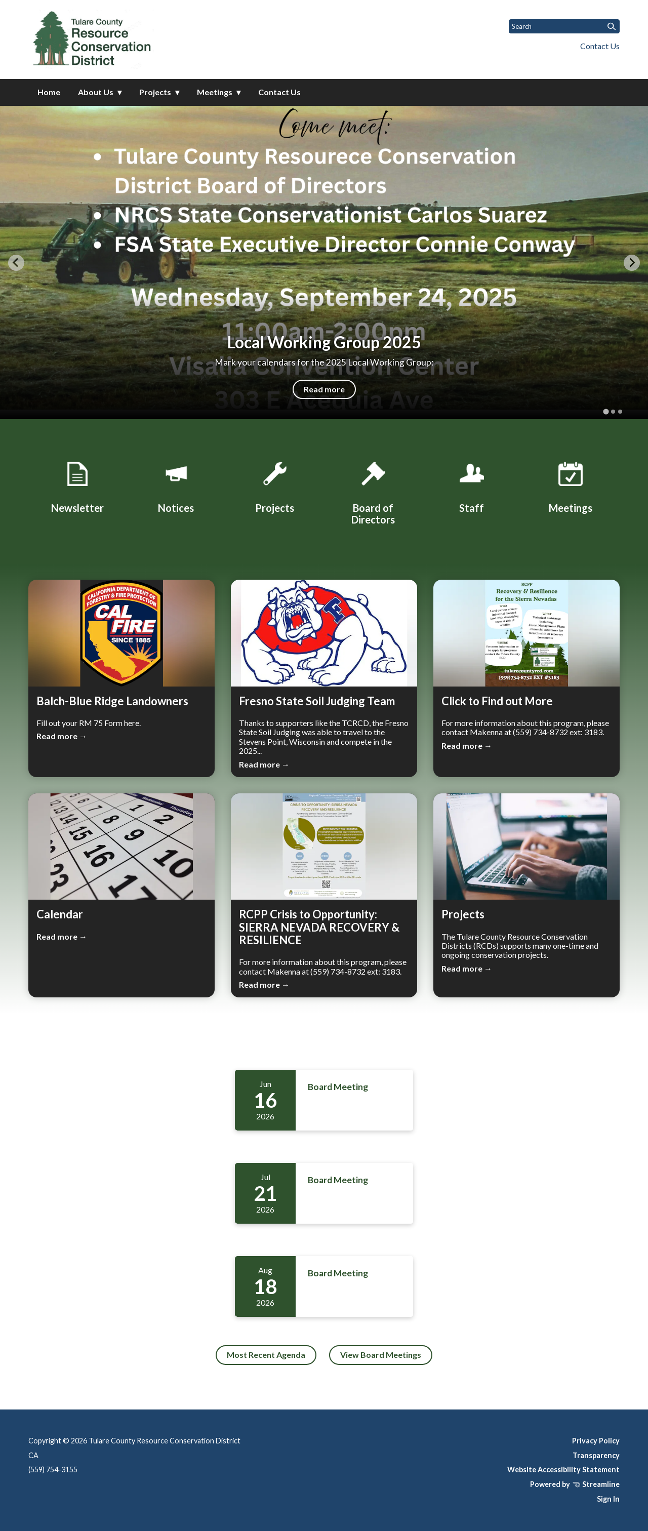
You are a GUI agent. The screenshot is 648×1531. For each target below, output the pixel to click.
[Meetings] (570, 485)
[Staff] (471, 485)
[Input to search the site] (564, 26)
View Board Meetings (380, 1354)
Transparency (596, 1455)
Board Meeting (338, 1086)
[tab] (606, 412)
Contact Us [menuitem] (279, 92)
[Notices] (176, 485)
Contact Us (600, 46)
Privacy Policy (596, 1440)
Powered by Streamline (575, 1484)
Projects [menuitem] (155, 92)
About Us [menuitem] (95, 92)
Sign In (608, 1499)
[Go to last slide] (16, 263)
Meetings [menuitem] (214, 92)
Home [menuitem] (48, 92)
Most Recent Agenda (266, 1354)
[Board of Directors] (373, 491)
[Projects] (274, 485)
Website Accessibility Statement (563, 1469)
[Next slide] (632, 263)
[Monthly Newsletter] (77, 485)
